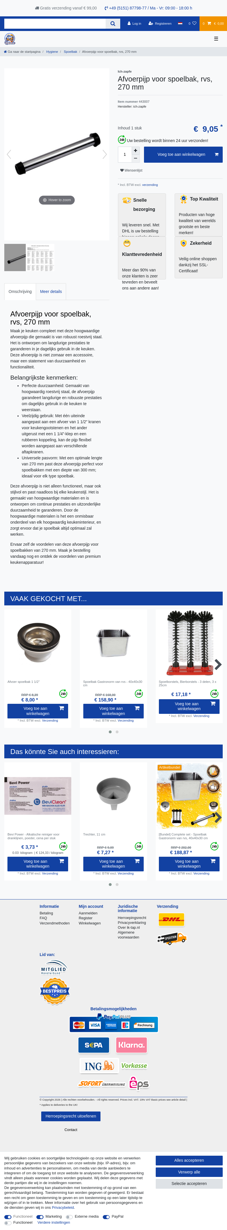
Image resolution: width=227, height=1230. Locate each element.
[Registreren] (160, 23)
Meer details (51, 291)
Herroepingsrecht (132, 918)
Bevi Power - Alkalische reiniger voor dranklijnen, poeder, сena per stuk (33, 836)
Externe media (86, 1216)
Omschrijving (20, 291)
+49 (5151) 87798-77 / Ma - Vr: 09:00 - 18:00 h (148, 8)
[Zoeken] (113, 24)
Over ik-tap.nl (129, 927)
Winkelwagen (90, 923)
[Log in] (134, 23)
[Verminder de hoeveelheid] (136, 159)
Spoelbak (70, 51)
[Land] (180, 23)
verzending (149, 184)
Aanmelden (88, 913)
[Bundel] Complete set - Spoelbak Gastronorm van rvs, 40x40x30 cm (183, 836)
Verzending (50, 720)
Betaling (46, 913)
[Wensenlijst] (192, 23)
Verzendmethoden (55, 923)
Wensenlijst (131, 170)
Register (85, 918)
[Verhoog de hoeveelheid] (136, 151)
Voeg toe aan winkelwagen (187, 154)
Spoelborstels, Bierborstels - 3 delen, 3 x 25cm (187, 683)
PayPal (117, 1216)
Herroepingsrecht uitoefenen (71, 1116)
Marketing (54, 1216)
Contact (70, 1130)
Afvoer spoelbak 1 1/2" (23, 681)
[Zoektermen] (55, 24)
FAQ (43, 918)
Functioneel (23, 1216)
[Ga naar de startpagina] (22, 51)
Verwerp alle (189, 1172)
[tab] (20, 291)
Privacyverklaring (132, 922)
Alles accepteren (189, 1160)
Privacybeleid (63, 1207)
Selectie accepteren (189, 1183)
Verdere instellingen (53, 1222)
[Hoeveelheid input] (125, 155)
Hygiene (52, 51)
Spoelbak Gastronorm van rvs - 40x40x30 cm (112, 683)
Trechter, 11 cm (94, 834)
